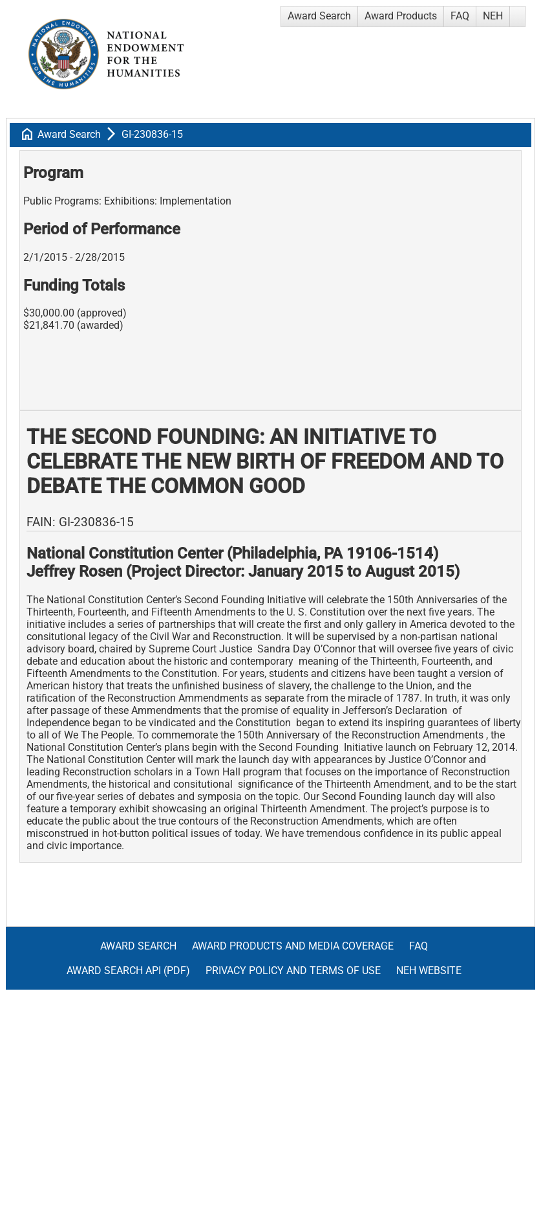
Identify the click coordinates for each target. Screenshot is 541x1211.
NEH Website (428, 970)
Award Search (319, 16)
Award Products (401, 16)
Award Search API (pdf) (128, 970)
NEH (493, 16)
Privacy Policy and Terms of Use (293, 970)
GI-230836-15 (152, 134)
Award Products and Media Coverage (293, 946)
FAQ (460, 16)
